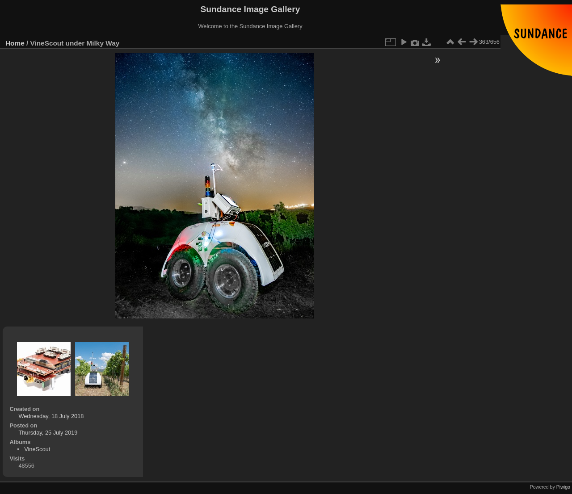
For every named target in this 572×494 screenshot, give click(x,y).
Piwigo (563, 487)
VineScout (37, 449)
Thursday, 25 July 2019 (47, 432)
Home (15, 43)
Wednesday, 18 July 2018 (51, 416)
